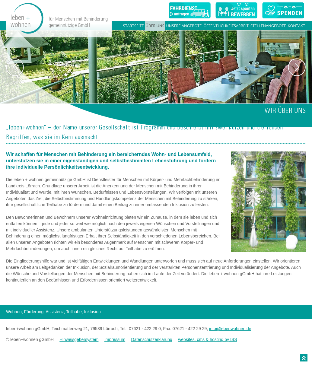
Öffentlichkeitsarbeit (225, 25)
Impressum (114, 339)
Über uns (155, 25)
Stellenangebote (268, 25)
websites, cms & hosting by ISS (207, 339)
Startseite (133, 25)
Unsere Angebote (184, 25)
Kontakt (296, 25)
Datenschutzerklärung (151, 339)
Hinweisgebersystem (78, 339)
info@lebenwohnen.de (230, 328)
